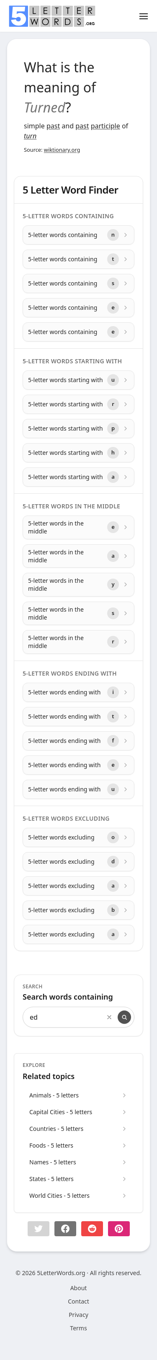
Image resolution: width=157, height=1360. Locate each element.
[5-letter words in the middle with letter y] (78, 585)
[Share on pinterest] (119, 1228)
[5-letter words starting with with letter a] (78, 477)
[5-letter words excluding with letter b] (78, 910)
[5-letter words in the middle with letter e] (78, 527)
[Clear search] (109, 1017)
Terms (78, 1328)
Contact (78, 1301)
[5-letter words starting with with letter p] (78, 428)
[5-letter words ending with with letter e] (78, 765)
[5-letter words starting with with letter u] (78, 380)
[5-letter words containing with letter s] (78, 283)
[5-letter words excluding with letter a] (78, 886)
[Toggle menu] (143, 16)
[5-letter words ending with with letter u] (78, 789)
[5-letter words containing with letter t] (78, 259)
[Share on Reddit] (92, 1228)
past (53, 125)
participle (105, 125)
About (78, 1288)
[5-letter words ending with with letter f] (78, 740)
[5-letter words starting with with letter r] (78, 404)
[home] (51, 16)
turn (30, 135)
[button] (38, 1228)
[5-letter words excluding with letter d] (78, 861)
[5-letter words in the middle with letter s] (78, 613)
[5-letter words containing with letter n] (78, 235)
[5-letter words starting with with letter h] (78, 452)
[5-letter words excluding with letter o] (78, 837)
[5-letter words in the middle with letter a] (78, 556)
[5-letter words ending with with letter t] (78, 716)
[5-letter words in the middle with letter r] (78, 642)
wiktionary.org (62, 149)
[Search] (124, 1017)
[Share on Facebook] (65, 1228)
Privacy (78, 1315)
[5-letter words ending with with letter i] (78, 692)
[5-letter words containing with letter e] (78, 307)
